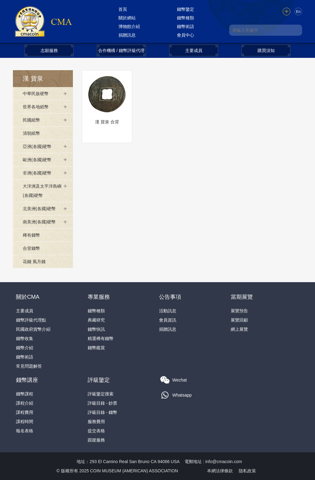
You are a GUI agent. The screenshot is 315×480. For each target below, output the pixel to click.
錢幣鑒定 (185, 9)
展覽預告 (239, 310)
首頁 (122, 9)
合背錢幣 (31, 248)
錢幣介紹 (24, 347)
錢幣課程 (24, 393)
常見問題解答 (29, 366)
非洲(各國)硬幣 (37, 172)
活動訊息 (167, 310)
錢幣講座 (27, 380)
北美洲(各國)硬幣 (39, 208)
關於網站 (127, 17)
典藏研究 (96, 320)
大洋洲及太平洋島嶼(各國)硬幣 (42, 191)
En (298, 12)
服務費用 (96, 421)
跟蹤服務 (96, 440)
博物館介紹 (129, 26)
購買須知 (266, 50)
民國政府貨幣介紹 (33, 329)
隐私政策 (247, 470)
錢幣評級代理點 (31, 320)
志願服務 (49, 50)
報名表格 (24, 430)
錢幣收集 (24, 338)
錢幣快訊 (96, 329)
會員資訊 (167, 320)
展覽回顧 (239, 320)
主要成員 (193, 50)
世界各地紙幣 (36, 106)
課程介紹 (24, 403)
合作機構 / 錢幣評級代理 (121, 50)
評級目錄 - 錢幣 (102, 412)
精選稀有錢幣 (101, 338)
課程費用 (24, 412)
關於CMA (27, 297)
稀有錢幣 (31, 235)
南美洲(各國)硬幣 (39, 221)
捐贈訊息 (127, 35)
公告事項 (170, 297)
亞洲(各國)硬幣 (37, 146)
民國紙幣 (31, 120)
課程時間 (24, 421)
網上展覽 (239, 329)
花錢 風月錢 (34, 261)
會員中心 (185, 35)
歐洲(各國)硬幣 (37, 159)
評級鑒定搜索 (101, 393)
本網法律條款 (220, 470)
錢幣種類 (185, 17)
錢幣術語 (185, 26)
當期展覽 (242, 297)
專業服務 (99, 297)
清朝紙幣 (31, 133)
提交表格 (96, 430)
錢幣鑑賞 (96, 347)
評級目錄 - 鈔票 (102, 403)
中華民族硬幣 (36, 93)
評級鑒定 (99, 380)
